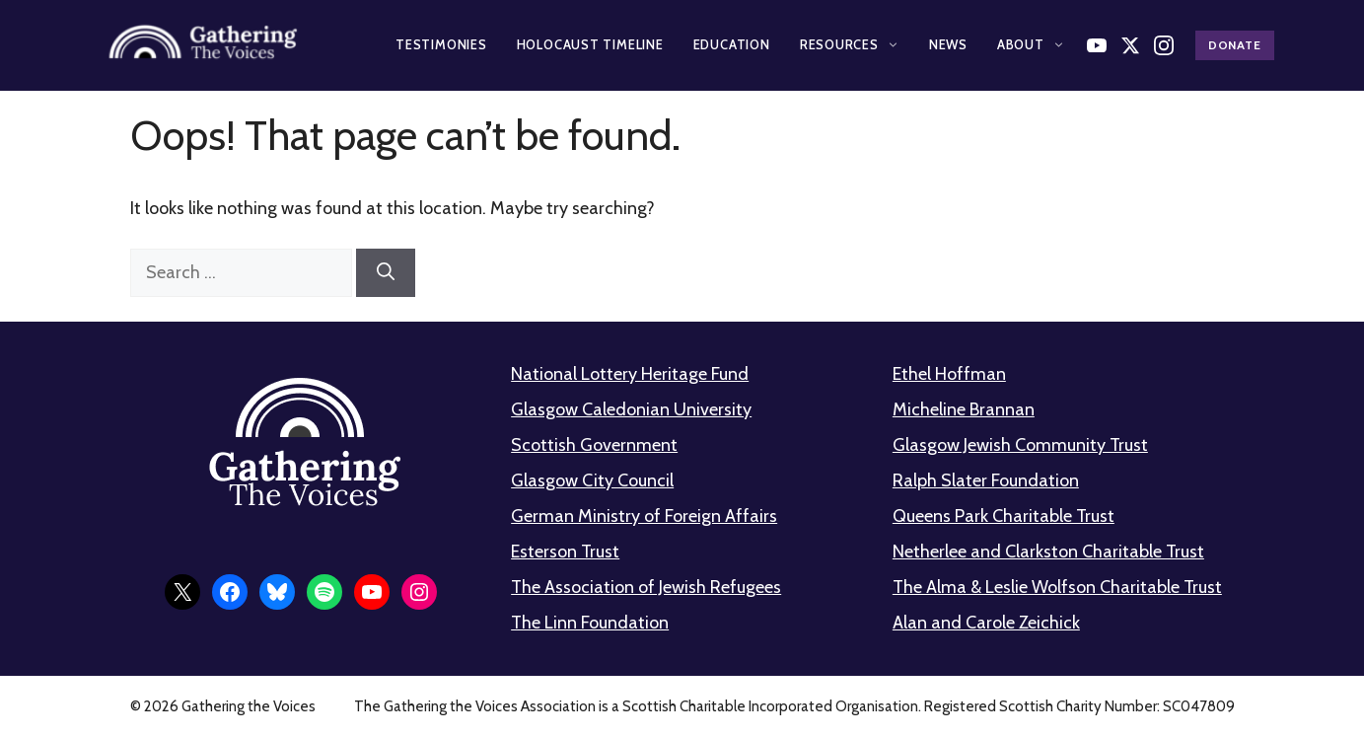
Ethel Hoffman (949, 374)
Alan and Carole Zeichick (986, 622)
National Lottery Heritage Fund (630, 374)
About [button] (1031, 44)
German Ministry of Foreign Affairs (644, 516)
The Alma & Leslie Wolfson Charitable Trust (1057, 587)
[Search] (385, 273)
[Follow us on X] (1130, 45)
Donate (1234, 44)
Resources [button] (849, 44)
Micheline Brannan (964, 409)
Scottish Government (594, 445)
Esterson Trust (565, 551)
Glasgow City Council (592, 480)
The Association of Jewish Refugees (646, 587)
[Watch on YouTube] (1096, 45)
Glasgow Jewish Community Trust (1020, 445)
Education (731, 44)
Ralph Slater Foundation (986, 480)
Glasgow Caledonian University (631, 409)
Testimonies (441, 44)
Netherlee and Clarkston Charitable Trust (1048, 551)
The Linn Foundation (590, 622)
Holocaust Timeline (590, 44)
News (948, 44)
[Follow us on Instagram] (1164, 45)
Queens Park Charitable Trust (1003, 516)
